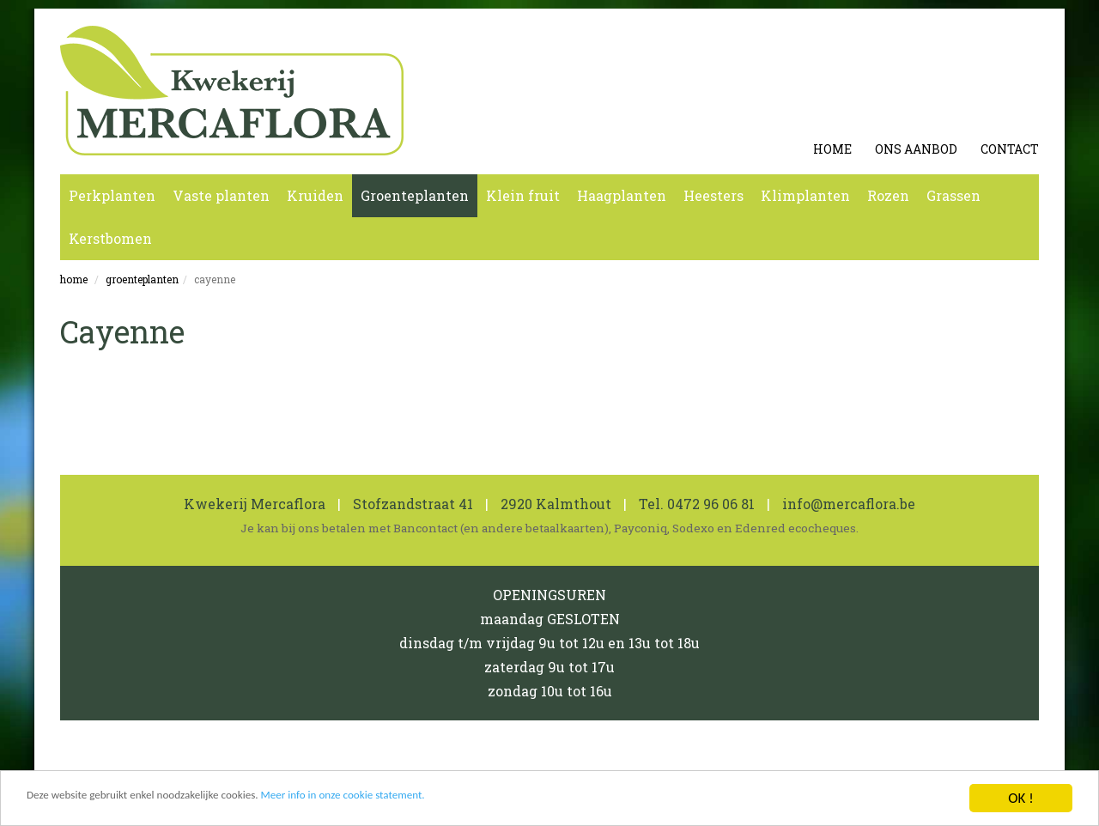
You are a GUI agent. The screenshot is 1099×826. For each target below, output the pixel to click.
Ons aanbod (916, 149)
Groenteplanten (415, 195)
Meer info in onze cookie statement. (437, 807)
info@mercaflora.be (849, 504)
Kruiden (315, 195)
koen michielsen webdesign (952, 762)
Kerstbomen (110, 238)
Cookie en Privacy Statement (264, 762)
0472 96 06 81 (710, 504)
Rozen (888, 195)
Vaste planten (221, 195)
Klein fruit (523, 195)
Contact (1010, 149)
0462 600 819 (448, 762)
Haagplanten (621, 195)
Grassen (953, 195)
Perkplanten (112, 195)
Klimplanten (805, 195)
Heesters (713, 195)
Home (832, 149)
